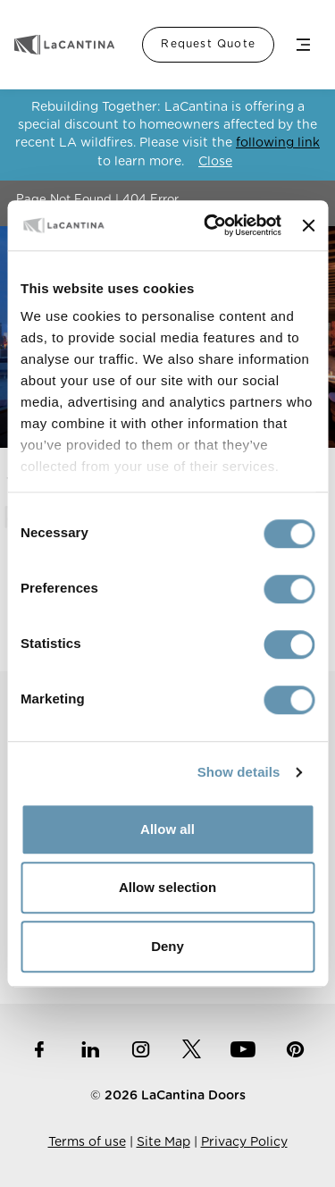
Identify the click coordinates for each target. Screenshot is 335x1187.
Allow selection (167, 887)
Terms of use (87, 1142)
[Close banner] (308, 225)
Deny (167, 946)
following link (278, 143)
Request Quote (208, 43)
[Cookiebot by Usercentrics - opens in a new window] (210, 225)
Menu (303, 45)
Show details (239, 771)
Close (215, 162)
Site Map (163, 1142)
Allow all (167, 829)
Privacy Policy (244, 1142)
